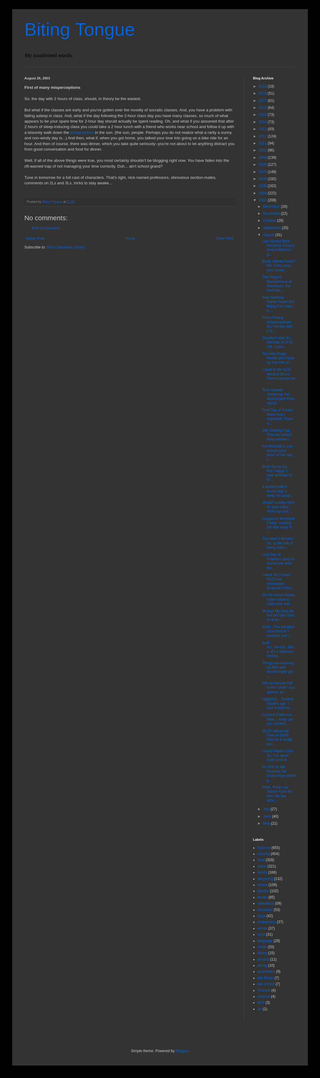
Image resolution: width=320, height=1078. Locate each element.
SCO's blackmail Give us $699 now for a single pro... (277, 737)
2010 (263, 150)
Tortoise (264, 990)
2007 (263, 172)
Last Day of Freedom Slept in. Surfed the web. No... (279, 561)
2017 (263, 101)
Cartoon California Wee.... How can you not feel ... (277, 719)
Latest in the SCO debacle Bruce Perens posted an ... (278, 376)
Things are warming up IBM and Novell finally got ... (278, 669)
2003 (263, 200)
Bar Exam (266, 978)
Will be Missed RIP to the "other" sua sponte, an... (278, 687)
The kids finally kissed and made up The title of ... (278, 358)
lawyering (265, 879)
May (267, 823)
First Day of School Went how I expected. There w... (277, 416)
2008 (263, 164)
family (262, 872)
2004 (263, 193)
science (264, 996)
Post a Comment (45, 228)
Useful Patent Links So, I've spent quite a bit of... (277, 755)
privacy (263, 959)
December (272, 206)
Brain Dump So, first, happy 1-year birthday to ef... (277, 473)
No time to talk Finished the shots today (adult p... (279, 773)
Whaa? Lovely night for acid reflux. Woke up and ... (278, 506)
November (272, 213)
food (261, 860)
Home (130, 238)
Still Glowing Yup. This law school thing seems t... (277, 434)
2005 (263, 186)
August (269, 235)
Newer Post (35, 238)
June (267, 816)
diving (262, 965)
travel (262, 866)
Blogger (182, 1051)
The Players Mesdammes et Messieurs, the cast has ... (277, 283)
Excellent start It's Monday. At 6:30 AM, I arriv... (277, 342)
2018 (263, 93)
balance (264, 848)
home (262, 947)
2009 (263, 157)
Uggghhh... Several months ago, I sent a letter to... (277, 703)
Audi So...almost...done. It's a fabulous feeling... (278, 649)
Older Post (224, 238)
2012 (263, 136)
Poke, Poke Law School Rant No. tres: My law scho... (277, 793)
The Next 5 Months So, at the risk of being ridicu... (277, 543)
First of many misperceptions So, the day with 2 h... (277, 324)
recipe (263, 885)
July (267, 809)
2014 (263, 122)
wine (261, 934)
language (265, 941)
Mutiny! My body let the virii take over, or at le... (278, 615)
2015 (263, 115)
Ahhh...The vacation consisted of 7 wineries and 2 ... (278, 631)
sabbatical (266, 903)
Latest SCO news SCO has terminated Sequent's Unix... (278, 581)
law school (266, 984)
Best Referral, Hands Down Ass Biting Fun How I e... (278, 304)
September (272, 228)
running (264, 854)
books (262, 897)
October (270, 220)
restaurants (267, 922)
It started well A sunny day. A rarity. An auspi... (277, 491)
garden (263, 891)
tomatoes (265, 910)
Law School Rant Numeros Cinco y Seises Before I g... (278, 247)
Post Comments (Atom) (66, 247)
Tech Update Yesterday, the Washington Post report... (278, 396)
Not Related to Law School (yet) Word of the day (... (277, 452)
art (260, 1009)
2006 (263, 179)
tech (261, 1002)
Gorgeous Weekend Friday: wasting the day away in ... (278, 525)
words (262, 928)
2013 (263, 129)
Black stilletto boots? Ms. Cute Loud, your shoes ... (278, 265)
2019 (263, 86)
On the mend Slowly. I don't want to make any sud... (279, 599)
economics (266, 971)
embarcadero (82, 132)
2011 (263, 143)
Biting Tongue (79, 29)
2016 (263, 108)
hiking (262, 953)
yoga (261, 916)
